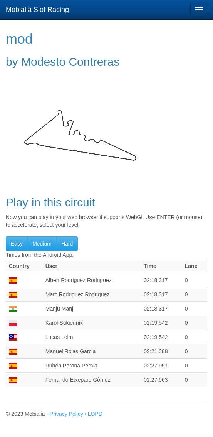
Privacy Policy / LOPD (76, 414)
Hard (67, 244)
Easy (17, 244)
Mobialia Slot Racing (37, 9)
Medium (42, 244)
